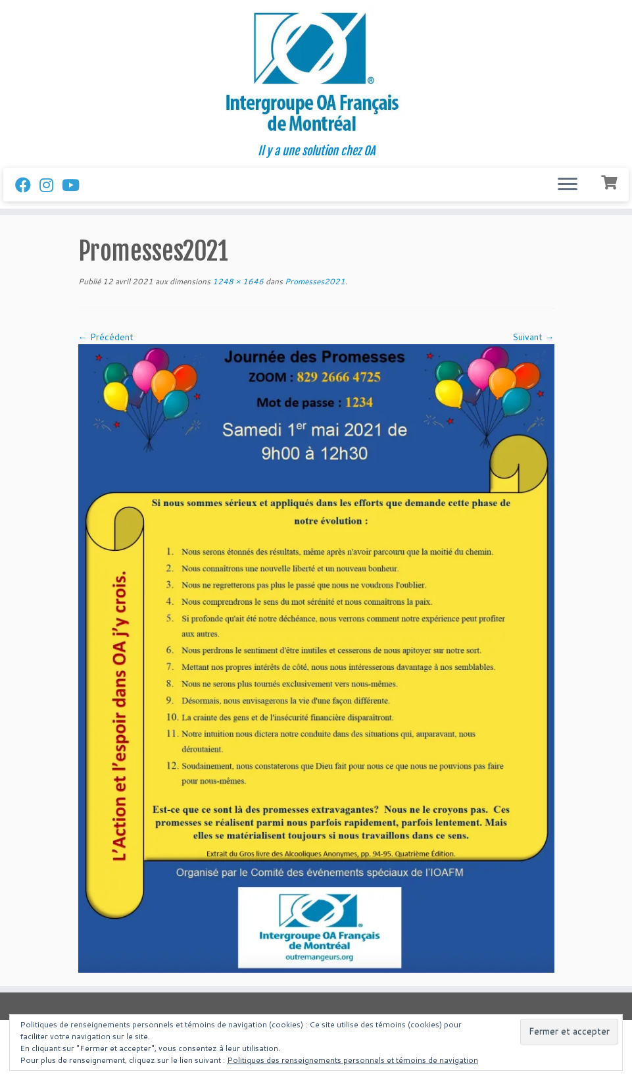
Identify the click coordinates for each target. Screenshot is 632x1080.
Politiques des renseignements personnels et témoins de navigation (352, 1060)
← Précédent (106, 337)
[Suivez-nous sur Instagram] (50, 185)
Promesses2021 (314, 281)
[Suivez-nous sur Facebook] (27, 185)
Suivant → (533, 337)
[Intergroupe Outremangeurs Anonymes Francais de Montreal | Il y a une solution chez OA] (316, 72)
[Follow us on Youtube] (75, 185)
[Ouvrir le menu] (567, 185)
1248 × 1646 (237, 281)
